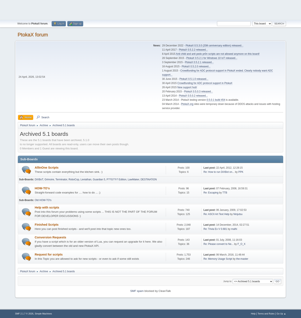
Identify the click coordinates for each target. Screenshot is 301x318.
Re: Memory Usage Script (218, 258)
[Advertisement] (150, 9)
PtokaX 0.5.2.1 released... (199, 62)
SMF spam (137, 291)
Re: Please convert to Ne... (218, 244)
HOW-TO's (42, 188)
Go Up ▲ (281, 313)
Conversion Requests (50, 237)
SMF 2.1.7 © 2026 (24, 313)
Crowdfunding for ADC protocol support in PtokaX (204, 83)
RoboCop (74, 179)
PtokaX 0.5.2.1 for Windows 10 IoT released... (211, 58)
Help (253, 313)
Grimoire (49, 179)
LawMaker (133, 179)
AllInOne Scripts (47, 167)
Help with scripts (47, 207)
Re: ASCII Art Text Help (217, 214)
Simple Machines (43, 313)
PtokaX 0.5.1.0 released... (194, 79)
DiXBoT (39, 179)
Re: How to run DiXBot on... (219, 171)
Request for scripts (49, 254)
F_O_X (241, 244)
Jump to (227, 281)
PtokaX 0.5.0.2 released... (193, 95)
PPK (240, 171)
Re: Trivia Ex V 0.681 (215, 229)
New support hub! (187, 87)
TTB (224, 192)
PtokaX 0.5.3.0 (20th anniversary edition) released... (214, 45)
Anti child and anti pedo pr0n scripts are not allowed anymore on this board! (217, 53)
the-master (242, 258)
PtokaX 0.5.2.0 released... (196, 66)
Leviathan (85, 179)
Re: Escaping (211, 192)
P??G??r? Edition (116, 179)
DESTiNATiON (148, 179)
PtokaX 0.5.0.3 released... (198, 91)
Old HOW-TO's (43, 200)
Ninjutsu (237, 214)
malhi (234, 229)
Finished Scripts (47, 224)
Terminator (61, 179)
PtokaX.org (187, 104)
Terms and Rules (266, 313)
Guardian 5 (99, 179)
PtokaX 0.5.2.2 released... (193, 49)
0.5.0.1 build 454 (216, 99)
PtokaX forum (33, 34)
